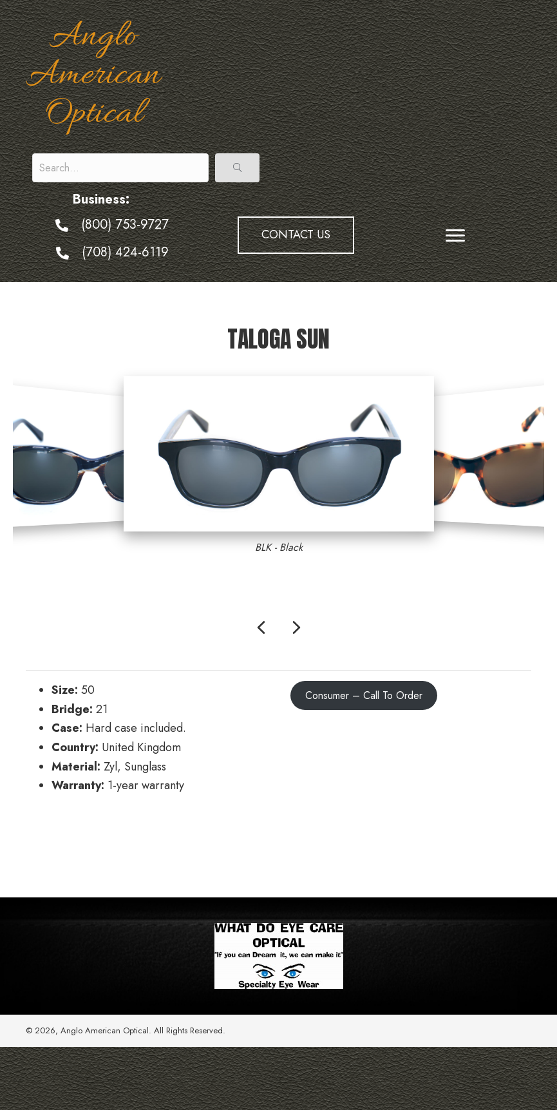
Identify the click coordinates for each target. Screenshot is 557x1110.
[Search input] (120, 167)
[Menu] (455, 236)
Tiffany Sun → (496, 842)
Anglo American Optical (93, 76)
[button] (237, 167)
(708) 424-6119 (125, 252)
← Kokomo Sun (63, 842)
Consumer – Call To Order (363, 695)
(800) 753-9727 (125, 224)
